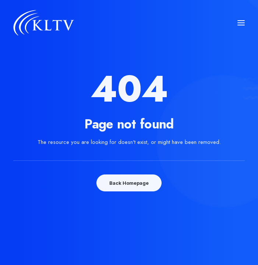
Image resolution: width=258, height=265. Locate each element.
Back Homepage (129, 183)
